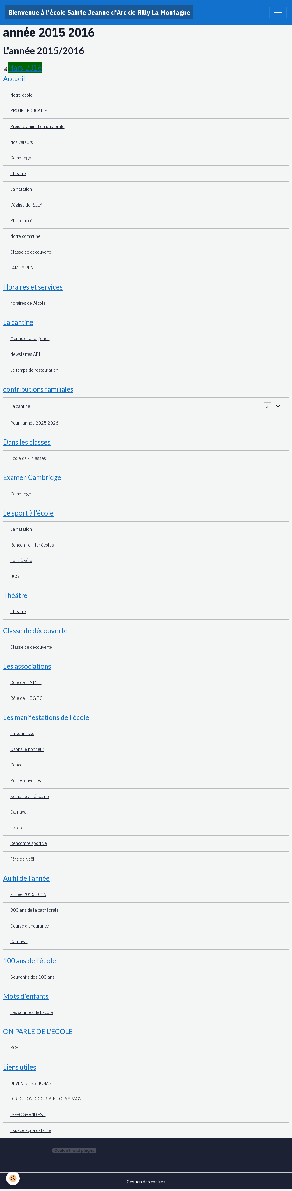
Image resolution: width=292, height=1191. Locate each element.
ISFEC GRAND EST (28, 1114)
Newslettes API (25, 354)
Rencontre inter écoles (32, 545)
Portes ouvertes (25, 780)
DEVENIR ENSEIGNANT (32, 1083)
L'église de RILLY (26, 205)
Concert (18, 765)
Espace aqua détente (30, 1130)
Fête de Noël (22, 859)
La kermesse (22, 733)
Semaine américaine (29, 796)
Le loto (16, 828)
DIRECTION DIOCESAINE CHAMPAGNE (47, 1099)
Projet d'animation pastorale (37, 126)
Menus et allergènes (30, 338)
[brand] (99, 12)
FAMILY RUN (21, 268)
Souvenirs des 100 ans (32, 977)
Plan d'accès (22, 220)
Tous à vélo (21, 560)
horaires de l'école (28, 303)
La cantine (20, 406)
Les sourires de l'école (31, 1012)
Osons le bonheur (27, 749)
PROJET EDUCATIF (28, 110)
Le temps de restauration (34, 370)
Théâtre (18, 173)
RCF (14, 1047)
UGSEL (16, 576)
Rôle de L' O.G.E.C (26, 698)
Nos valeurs (21, 142)
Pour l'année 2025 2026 (34, 423)
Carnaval (19, 812)
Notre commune (25, 236)
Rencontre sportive (28, 843)
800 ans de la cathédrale (34, 910)
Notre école (21, 95)
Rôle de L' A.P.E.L (26, 682)
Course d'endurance (29, 926)
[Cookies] (13, 1178)
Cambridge (20, 158)
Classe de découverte (31, 252)
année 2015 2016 (28, 894)
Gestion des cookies (146, 1182)
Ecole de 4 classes (28, 458)
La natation (21, 189)
